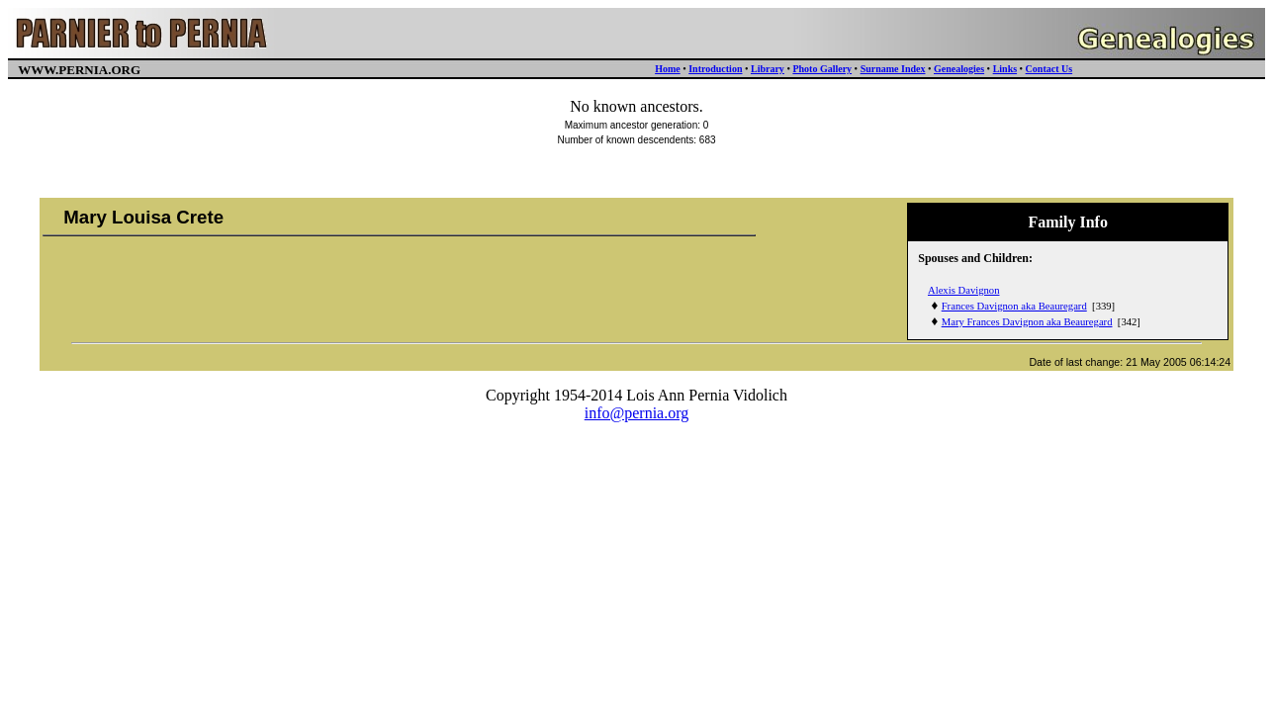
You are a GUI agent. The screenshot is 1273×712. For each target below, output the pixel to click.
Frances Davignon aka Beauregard (1014, 306)
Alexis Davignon (964, 290)
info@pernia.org (637, 412)
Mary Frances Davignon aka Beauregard (1027, 321)
